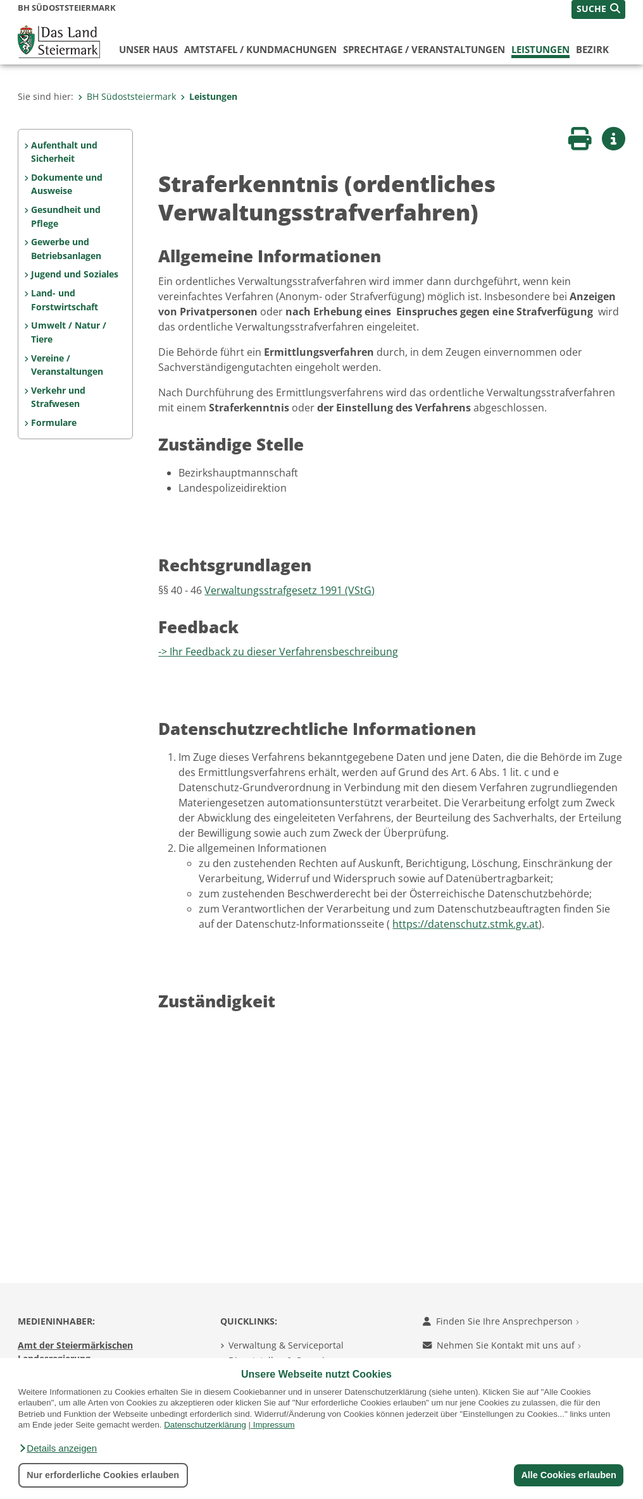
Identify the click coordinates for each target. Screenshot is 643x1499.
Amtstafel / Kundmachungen (260, 49)
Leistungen (540, 49)
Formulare (54, 422)
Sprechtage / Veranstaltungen (424, 49)
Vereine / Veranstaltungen (67, 365)
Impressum (274, 1424)
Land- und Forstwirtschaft (64, 300)
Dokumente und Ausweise (67, 184)
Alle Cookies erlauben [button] (568, 1475)
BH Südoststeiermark (127, 96)
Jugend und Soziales (74, 274)
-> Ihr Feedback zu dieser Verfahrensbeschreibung (278, 651)
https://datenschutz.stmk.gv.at (465, 924)
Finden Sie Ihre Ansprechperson (501, 1321)
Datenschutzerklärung (205, 1424)
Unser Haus (148, 49)
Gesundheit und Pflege (66, 216)
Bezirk (592, 49)
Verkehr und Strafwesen (58, 397)
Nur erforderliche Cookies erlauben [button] (103, 1475)
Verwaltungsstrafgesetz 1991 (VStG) (289, 590)
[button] (57, 1448)
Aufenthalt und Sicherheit (64, 152)
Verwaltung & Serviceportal (286, 1345)
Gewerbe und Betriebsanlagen (66, 249)
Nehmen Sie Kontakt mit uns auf (502, 1345)
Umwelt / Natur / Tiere (68, 332)
